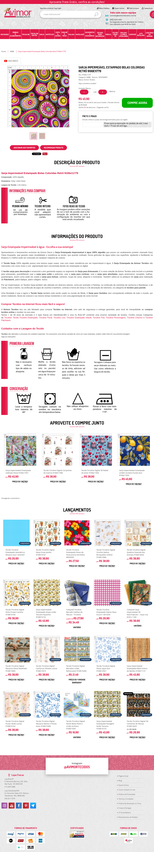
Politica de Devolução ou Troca (130, 803)
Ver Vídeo (11, 60)
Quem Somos (124, 785)
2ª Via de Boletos (125, 812)
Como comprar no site (127, 790)
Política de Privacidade (127, 794)
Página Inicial (123, 776)
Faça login (57, 8)
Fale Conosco (134, 8)
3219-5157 (116, 20)
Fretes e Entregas (125, 808)
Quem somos (119, 8)
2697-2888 (10, 787)
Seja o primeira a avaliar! (87, 83)
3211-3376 (10, 798)
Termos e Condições (126, 799)
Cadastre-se (148, 8)
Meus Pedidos (104, 8)
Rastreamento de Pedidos (128, 817)
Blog (120, 780)
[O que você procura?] (96, 14)
